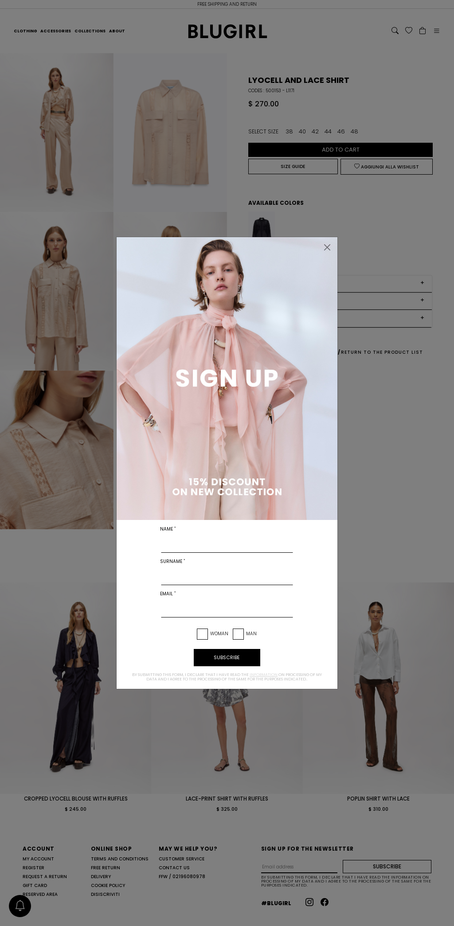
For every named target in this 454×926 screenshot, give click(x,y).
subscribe (227, 657)
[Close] (327, 247)
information (264, 674)
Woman (219, 633)
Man (251, 633)
